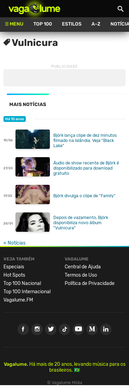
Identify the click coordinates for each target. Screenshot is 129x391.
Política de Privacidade (90, 283)
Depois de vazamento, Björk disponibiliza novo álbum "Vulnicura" (80, 222)
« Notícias (14, 243)
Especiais (13, 267)
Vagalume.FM (18, 300)
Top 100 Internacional (27, 292)
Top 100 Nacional (22, 283)
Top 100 (42, 24)
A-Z (96, 24)
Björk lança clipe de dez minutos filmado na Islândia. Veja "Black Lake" (85, 140)
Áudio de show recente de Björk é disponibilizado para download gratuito (86, 168)
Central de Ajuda (83, 267)
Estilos (72, 24)
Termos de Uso (81, 275)
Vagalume (34, 9)
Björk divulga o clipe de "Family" (84, 195)
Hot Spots (14, 275)
